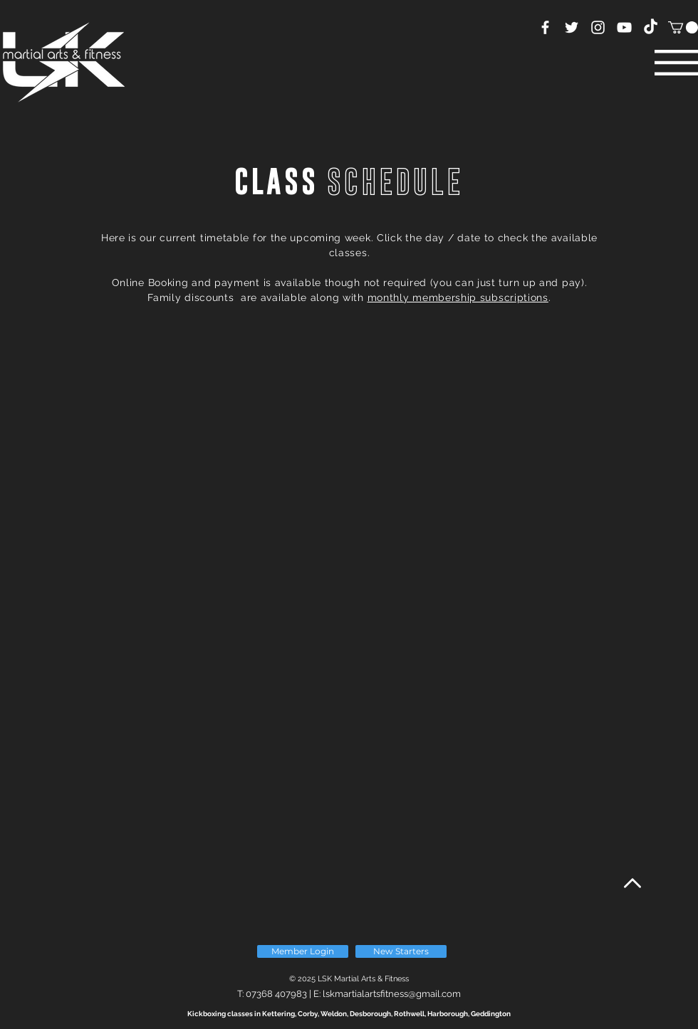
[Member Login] (302, 951)
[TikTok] (651, 27)
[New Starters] (401, 951)
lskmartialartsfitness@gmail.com (392, 993)
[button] (683, 27)
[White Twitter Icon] (571, 27)
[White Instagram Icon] (598, 27)
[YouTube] (624, 27)
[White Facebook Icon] (545, 27)
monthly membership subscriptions (458, 297)
